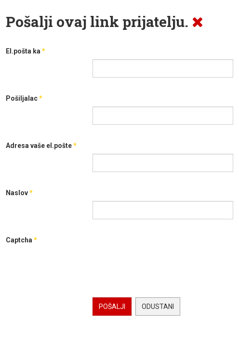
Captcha (21, 240)
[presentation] (166, 267)
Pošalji (112, 306)
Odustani (158, 306)
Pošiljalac (24, 98)
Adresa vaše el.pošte (41, 145)
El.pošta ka (25, 51)
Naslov (19, 193)
